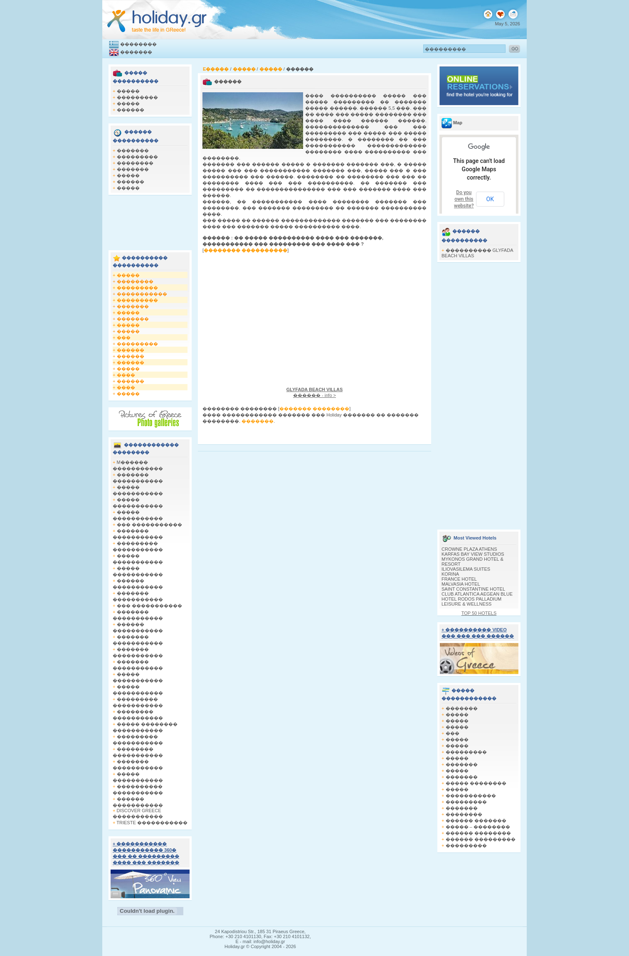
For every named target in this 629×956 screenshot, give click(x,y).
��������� (137, 97)
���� (126, 374)
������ (130, 109)
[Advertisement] (150, 220)
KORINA (450, 574)
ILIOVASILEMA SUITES (466, 569)
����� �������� (476, 783)
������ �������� (478, 832)
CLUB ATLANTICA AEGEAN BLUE (477, 593)
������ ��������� (481, 839)
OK (490, 199)
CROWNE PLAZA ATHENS (469, 549)
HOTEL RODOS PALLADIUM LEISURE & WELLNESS (471, 601)
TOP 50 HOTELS (479, 613)
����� (128, 91)
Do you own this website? (464, 199)
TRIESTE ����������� (151, 822)
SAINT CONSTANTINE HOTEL (473, 588)
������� (136, 51)
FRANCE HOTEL (459, 579)
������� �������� (314, 408)
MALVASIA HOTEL (461, 583)
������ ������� (476, 820)
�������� (138, 44)
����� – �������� (478, 826)
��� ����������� (149, 524)
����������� (142, 293)
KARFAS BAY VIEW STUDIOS (473, 554)
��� (124, 337)
